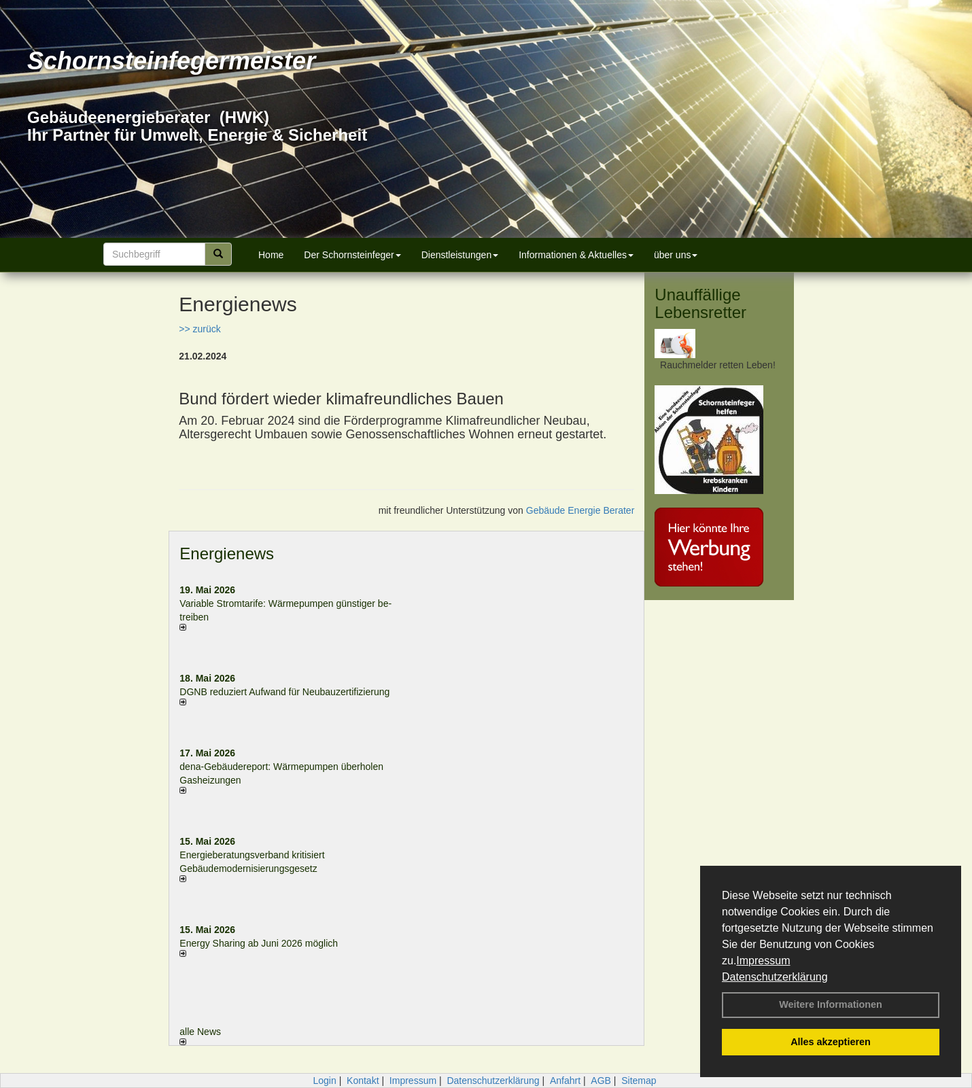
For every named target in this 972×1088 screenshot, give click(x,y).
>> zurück (199, 328)
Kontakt (363, 1080)
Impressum (763, 960)
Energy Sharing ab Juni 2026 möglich (258, 943)
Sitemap (638, 1080)
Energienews (226, 553)
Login (324, 1080)
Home (270, 254)
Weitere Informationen (830, 1004)
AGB (601, 1080)
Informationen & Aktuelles (576, 254)
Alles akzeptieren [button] (831, 1041)
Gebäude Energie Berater (580, 510)
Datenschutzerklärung (775, 977)
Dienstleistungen (460, 254)
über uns (675, 254)
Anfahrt (565, 1080)
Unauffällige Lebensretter (700, 303)
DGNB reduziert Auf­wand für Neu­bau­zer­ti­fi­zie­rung (284, 691)
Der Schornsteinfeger (352, 254)
